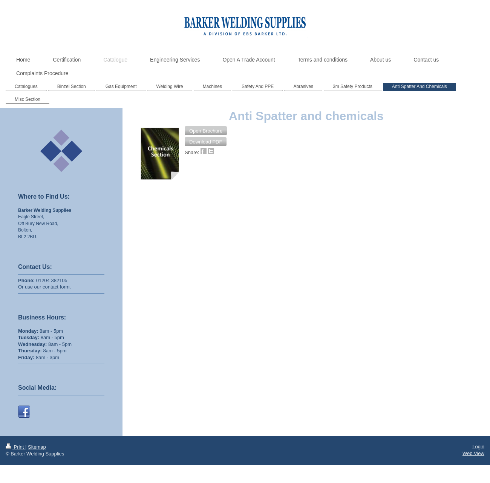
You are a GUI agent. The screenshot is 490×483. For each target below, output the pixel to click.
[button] (206, 130)
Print (15, 453)
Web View (473, 460)
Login (478, 453)
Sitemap (37, 453)
